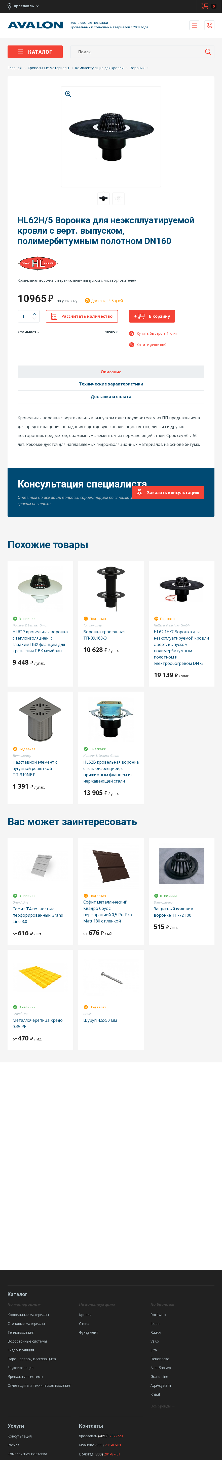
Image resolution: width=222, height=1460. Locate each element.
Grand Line (159, 1376)
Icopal (155, 1323)
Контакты (91, 1426)
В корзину (152, 316)
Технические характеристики (111, 384)
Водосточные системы (27, 1341)
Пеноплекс (160, 1358)
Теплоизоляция (21, 1332)
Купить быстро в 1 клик (153, 333)
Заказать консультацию (168, 492)
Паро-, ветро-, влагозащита (32, 1358)
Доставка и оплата (111, 397)
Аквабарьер (161, 1367)
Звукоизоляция (20, 1367)
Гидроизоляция (21, 1350)
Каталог (35, 52)
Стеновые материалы (26, 1323)
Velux (155, 1341)
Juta (154, 1350)
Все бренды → (163, 1406)
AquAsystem (161, 1385)
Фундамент (88, 1332)
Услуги (16, 1426)
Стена (84, 1323)
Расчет (14, 1445)
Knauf (155, 1394)
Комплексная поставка (27, 1453)
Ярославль (88, 1435)
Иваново (86, 1445)
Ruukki (156, 1332)
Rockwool (159, 1314)
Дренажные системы (25, 1376)
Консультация (20, 1436)
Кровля (85, 1314)
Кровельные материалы (28, 1314)
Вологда (86, 1454)
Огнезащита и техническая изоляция (39, 1385)
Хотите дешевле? (147, 344)
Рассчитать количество (82, 316)
